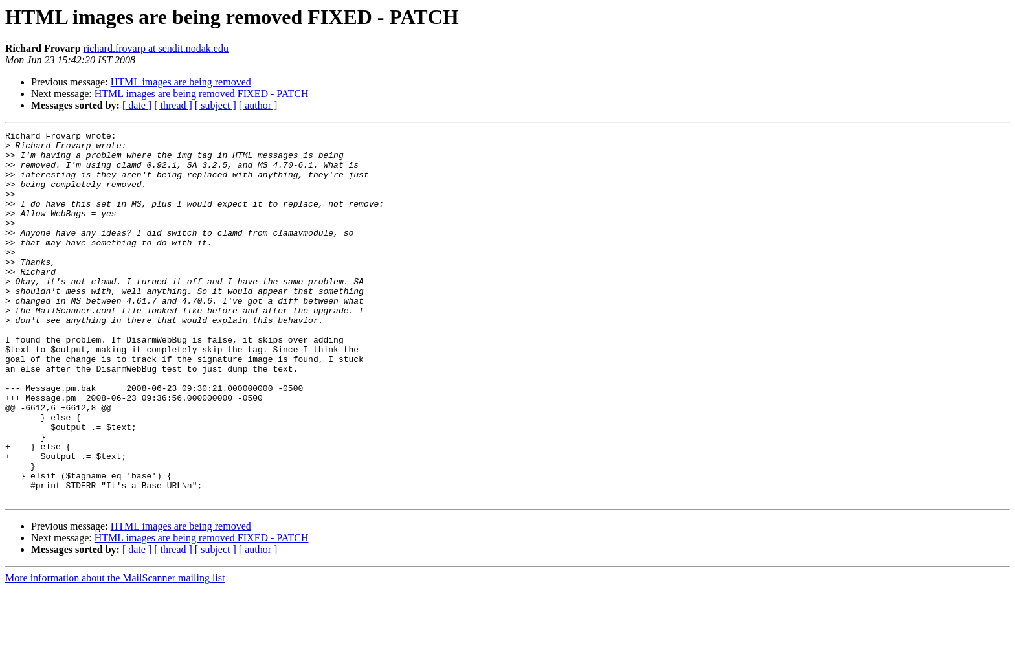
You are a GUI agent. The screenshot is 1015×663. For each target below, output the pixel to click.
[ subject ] (215, 105)
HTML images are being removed (181, 81)
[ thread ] (173, 105)
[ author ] (258, 105)
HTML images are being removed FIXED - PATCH (202, 93)
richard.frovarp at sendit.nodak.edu (156, 48)
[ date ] (136, 105)
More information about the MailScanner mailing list (115, 651)
